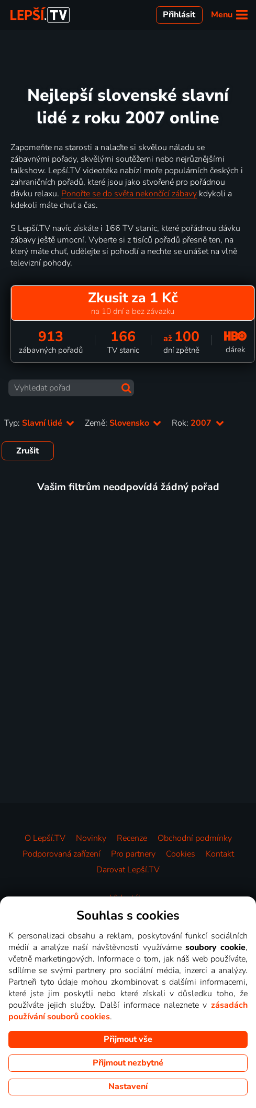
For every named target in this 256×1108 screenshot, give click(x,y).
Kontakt (220, 854)
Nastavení (128, 1086)
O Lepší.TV (45, 838)
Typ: (39, 423)
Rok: (198, 423)
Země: (123, 423)
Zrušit (27, 451)
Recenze (132, 838)
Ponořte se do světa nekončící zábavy (129, 193)
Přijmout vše (128, 1039)
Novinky (91, 838)
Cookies (180, 854)
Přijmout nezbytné (128, 1063)
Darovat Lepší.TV (128, 869)
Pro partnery (133, 854)
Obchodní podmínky (195, 838)
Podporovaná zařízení (62, 854)
